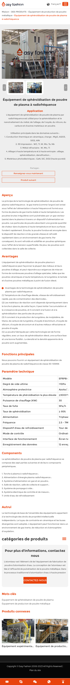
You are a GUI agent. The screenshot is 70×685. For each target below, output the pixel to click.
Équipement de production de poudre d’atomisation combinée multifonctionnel (52, 646)
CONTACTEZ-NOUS (35, 580)
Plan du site (35, 670)
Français (53, 4)
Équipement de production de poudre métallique (26, 603)
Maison (5, 11)
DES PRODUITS (18, 11)
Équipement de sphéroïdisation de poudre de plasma (28, 600)
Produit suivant (28, 180)
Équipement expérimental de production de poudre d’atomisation (18, 646)
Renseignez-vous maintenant (28, 173)
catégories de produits (25, 539)
